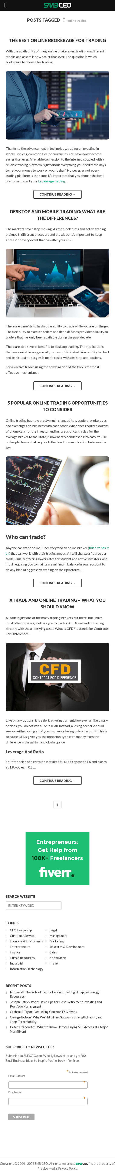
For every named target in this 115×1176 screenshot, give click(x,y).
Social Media (58, 958)
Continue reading (57, 194)
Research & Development (67, 947)
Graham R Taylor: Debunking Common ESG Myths (43, 1012)
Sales (53, 952)
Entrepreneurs (20, 947)
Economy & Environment (26, 941)
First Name (46, 1092)
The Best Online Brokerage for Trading (57, 40)
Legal (53, 930)
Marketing (57, 941)
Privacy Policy (67, 1168)
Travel (54, 963)
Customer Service (22, 936)
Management (59, 936)
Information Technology (26, 969)
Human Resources (22, 958)
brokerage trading (51, 181)
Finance (15, 952)
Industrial (16, 963)
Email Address (46, 1075)
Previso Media (47, 1168)
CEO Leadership (21, 930)
